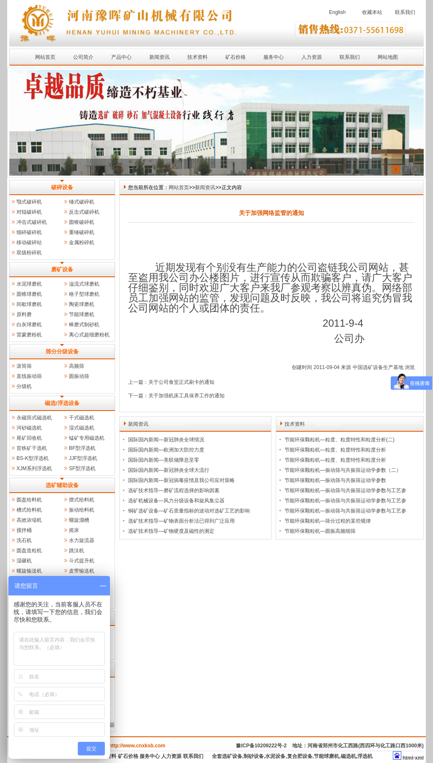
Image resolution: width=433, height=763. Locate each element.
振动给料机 (81, 510)
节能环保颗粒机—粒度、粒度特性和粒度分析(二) (340, 440)
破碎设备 (62, 187)
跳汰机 (76, 551)
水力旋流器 (81, 540)
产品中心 (121, 57)
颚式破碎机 (29, 202)
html (408, 758)
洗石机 (24, 540)
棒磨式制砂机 (84, 325)
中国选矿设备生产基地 (378, 367)
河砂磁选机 (29, 428)
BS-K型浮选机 (32, 458)
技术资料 (197, 57)
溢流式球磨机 (84, 284)
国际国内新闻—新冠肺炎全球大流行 (168, 470)
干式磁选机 (81, 418)
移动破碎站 (29, 242)
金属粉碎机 (81, 242)
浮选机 (365, 756)
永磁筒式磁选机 (34, 418)
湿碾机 (24, 561)
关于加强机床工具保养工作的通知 (186, 396)
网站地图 (388, 57)
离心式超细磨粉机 (89, 335)
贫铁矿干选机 (31, 448)
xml (419, 758)
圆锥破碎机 (81, 222)
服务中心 (273, 57)
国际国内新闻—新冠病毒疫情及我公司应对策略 (181, 480)
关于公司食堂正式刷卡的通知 (181, 382)
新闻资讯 (159, 57)
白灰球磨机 (29, 325)
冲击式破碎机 (31, 222)
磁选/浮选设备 (62, 403)
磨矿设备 (62, 269)
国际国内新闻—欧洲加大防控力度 (166, 450)
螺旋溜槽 (79, 520)
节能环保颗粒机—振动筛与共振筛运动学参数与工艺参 (345, 490)
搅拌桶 (24, 530)
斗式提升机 (81, 561)
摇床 (74, 530)
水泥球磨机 (29, 284)
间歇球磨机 (29, 304)
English (337, 12)
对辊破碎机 (29, 212)
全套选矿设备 (227, 756)
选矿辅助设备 (62, 485)
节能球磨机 (81, 314)
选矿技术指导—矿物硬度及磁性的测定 (171, 531)
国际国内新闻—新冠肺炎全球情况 (166, 440)
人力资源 (311, 57)
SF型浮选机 (82, 468)
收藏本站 (372, 12)
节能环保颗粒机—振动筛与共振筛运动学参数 (335, 480)
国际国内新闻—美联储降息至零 (163, 460)
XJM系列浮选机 (34, 468)
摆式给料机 (81, 500)
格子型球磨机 (84, 294)
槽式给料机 (29, 510)
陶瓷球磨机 (81, 304)
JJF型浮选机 (83, 458)
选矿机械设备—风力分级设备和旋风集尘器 (176, 501)
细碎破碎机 (29, 232)
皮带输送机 (81, 571)
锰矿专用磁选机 (86, 438)
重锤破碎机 (81, 232)
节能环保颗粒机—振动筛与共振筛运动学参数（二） (343, 470)
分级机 (24, 386)
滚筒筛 (24, 366)
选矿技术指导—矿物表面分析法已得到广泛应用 (181, 521)
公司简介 (83, 57)
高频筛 (76, 366)
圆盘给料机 (29, 500)
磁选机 (348, 756)
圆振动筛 (79, 376)
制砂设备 (254, 756)
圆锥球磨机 (29, 294)
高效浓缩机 (29, 520)
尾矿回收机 (29, 438)
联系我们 (405, 12)
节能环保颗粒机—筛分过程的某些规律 (328, 521)
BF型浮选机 (82, 448)
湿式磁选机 (81, 428)
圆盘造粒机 (29, 551)
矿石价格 (235, 57)
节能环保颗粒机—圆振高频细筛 (320, 531)
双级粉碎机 (29, 253)
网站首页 (45, 57)
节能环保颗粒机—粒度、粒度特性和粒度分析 (335, 450)
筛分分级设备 (62, 351)
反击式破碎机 (84, 212)
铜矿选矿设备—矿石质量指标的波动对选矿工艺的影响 (189, 511)
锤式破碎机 (81, 202)
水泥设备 (275, 756)
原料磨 (24, 314)
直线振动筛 (29, 376)
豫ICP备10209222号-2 (261, 746)
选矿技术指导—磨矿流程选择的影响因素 (173, 490)
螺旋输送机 (29, 571)
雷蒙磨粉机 (29, 335)
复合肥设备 (299, 756)
